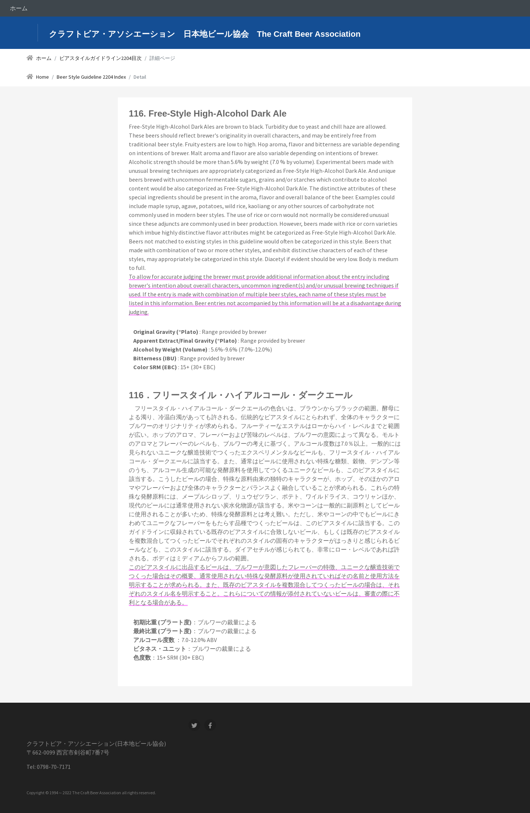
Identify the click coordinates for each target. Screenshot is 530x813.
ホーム (19, 8)
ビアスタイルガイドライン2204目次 (100, 58)
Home (42, 77)
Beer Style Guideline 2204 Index (91, 77)
